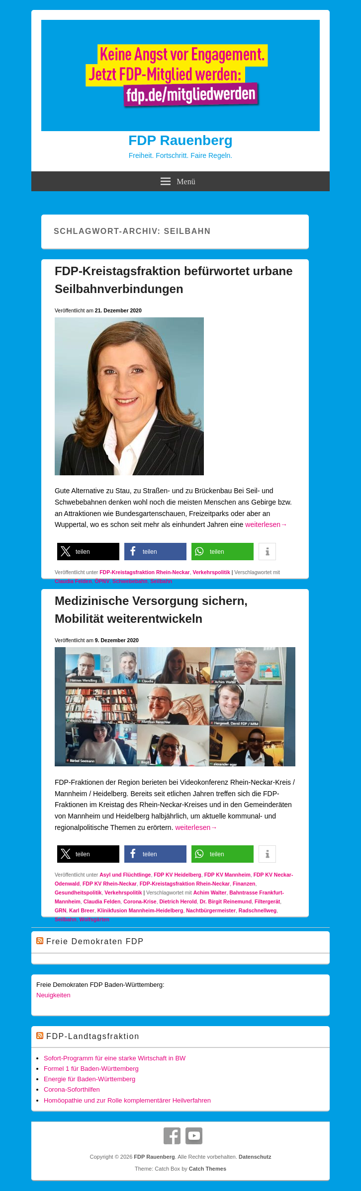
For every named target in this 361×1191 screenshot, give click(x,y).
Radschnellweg (257, 910)
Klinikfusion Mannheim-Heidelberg (140, 910)
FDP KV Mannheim (227, 875)
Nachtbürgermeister (211, 910)
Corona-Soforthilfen (72, 1089)
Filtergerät (267, 901)
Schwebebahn (130, 581)
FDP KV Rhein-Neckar (110, 884)
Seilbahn (161, 581)
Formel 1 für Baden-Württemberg (91, 1068)
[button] (88, 551)
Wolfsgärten (94, 919)
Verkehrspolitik (211, 572)
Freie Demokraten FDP (95, 941)
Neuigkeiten (53, 995)
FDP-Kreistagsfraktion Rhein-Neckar (144, 572)
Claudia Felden (73, 581)
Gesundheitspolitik (78, 892)
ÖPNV (101, 581)
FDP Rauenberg (180, 140)
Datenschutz (255, 1157)
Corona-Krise (140, 901)
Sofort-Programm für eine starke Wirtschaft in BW (114, 1058)
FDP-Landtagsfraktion (93, 1036)
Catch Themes (207, 1169)
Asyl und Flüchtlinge (125, 875)
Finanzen (244, 884)
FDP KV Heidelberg (177, 875)
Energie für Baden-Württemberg (89, 1079)
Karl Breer (81, 910)
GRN (60, 910)
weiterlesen (266, 524)
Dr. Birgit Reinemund (226, 901)
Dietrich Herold (178, 901)
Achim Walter (210, 892)
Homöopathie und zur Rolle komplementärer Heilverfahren (127, 1100)
